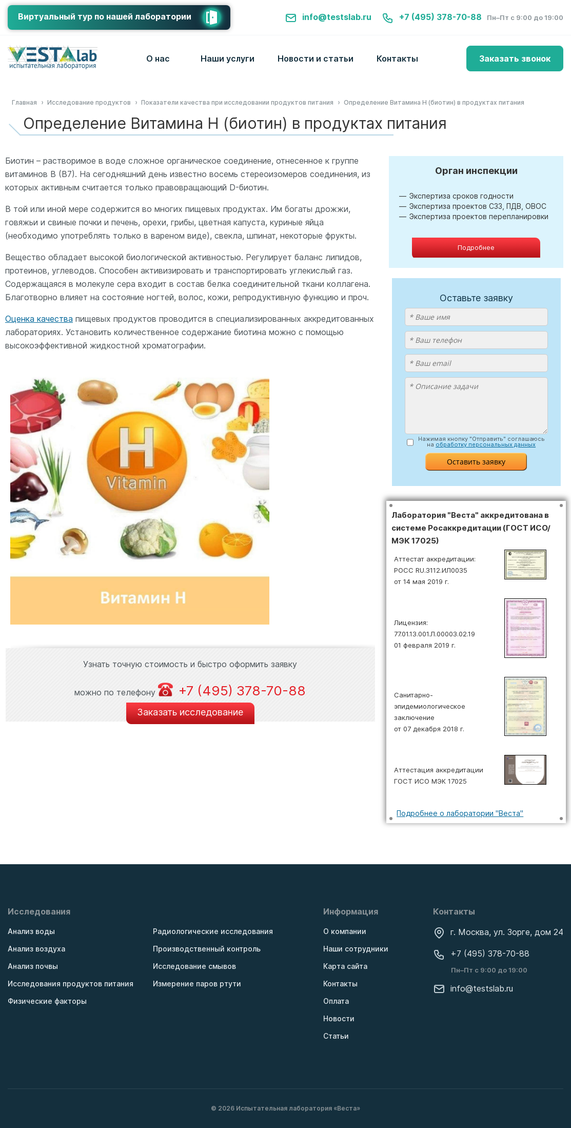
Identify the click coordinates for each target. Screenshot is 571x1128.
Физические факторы (47, 1001)
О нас (158, 58)
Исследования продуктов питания (70, 983)
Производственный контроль (207, 948)
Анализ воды (31, 931)
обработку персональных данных (486, 444)
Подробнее (476, 247)
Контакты (397, 58)
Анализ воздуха (36, 948)
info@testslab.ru (328, 17)
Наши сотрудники (355, 948)
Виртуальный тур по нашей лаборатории (124, 17)
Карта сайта (345, 966)
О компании (344, 931)
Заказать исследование (190, 712)
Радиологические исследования (213, 931)
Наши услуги (227, 58)
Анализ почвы (33, 966)
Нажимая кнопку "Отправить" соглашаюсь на (481, 442)
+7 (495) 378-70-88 (432, 17)
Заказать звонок (514, 58)
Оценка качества (39, 319)
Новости (339, 1018)
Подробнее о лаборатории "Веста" (460, 813)
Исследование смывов (194, 966)
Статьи (336, 1036)
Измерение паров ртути (197, 983)
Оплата (336, 1001)
